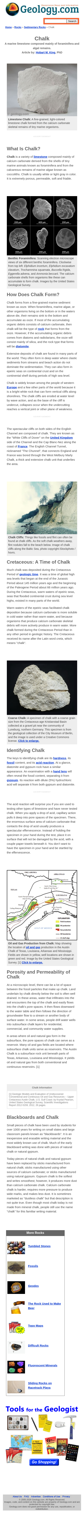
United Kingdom (61, 437)
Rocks (17, 27)
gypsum (12, 780)
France (22, 446)
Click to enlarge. (28, 740)
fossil (10, 762)
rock (41, 328)
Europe (12, 387)
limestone (40, 156)
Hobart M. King (45, 52)
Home (8, 27)
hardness (59, 758)
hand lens (60, 771)
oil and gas (33, 947)
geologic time (28, 574)
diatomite (22, 346)
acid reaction (45, 762)
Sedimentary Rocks (35, 27)
